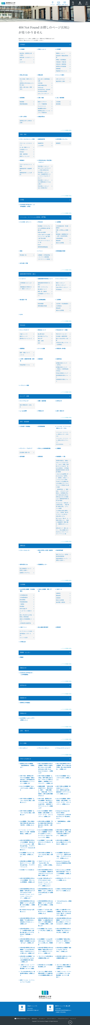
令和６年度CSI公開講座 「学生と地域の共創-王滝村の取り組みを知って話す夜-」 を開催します (45, 824)
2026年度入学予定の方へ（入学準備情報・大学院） (27, 205)
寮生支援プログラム (43, 336)
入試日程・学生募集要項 (62, 303)
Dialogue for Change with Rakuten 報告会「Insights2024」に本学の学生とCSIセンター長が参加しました (63, 814)
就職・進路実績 (24, 154)
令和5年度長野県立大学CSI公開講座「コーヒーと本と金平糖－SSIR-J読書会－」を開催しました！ (27, 904)
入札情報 (58, 101)
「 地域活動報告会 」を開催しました (63, 822)
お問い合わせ (65, 4)
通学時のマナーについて (26, 338)
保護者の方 (23, 698)
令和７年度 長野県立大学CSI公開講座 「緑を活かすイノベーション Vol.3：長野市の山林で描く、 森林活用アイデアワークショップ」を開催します (45, 803)
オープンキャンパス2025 (26, 631)
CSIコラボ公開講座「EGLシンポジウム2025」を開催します (27, 788)
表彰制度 (40, 359)
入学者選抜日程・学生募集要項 (62, 226)
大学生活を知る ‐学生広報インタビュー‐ (45, 161)
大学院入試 (23, 641)
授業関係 (22, 348)
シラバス (22, 354)
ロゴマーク (22, 62)
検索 (73, 3)
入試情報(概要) (42, 299)
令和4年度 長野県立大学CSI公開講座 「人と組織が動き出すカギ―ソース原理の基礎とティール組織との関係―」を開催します (45, 922)
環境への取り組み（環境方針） (26, 88)
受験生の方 (23, 668)
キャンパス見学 (24, 637)
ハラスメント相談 (24, 385)
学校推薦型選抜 (24, 601)
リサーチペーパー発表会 (44, 259)
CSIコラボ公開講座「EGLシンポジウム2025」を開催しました (63, 777)
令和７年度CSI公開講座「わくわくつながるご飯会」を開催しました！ (27, 800)
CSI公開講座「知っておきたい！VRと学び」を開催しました (45, 930)
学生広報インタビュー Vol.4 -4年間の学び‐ (43, 187)
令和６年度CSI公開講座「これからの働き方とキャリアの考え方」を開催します (63, 842)
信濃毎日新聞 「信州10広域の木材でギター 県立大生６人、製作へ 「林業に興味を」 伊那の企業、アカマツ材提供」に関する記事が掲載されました (45, 791)
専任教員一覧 (23, 255)
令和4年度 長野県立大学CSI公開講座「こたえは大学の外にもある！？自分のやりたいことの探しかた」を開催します (27, 950)
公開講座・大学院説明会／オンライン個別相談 (44, 255)
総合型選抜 (22, 599)
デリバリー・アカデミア (26, 448)
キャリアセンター (24, 400)
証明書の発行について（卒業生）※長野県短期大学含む (62, 369)
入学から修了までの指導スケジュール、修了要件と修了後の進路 (44, 236)
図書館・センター (25, 652)
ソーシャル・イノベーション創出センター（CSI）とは (62, 434)
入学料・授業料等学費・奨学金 (27, 359)
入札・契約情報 (60, 97)
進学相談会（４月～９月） (25, 634)
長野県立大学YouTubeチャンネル (23, 1018)
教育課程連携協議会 (43, 247)
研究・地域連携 (24, 421)
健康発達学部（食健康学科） (26, 169)
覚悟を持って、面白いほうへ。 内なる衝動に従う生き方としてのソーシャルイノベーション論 (62, 531)
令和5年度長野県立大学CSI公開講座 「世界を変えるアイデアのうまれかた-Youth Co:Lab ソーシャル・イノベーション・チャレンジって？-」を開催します (27, 893)
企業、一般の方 (24, 730)
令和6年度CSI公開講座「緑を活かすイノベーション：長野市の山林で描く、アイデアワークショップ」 (27, 864)
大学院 (22, 200)
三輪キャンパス (24, 334)
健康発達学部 (41, 139)
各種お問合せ (41, 116)
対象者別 (80, 3)
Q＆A (39, 244)
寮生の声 (40, 338)
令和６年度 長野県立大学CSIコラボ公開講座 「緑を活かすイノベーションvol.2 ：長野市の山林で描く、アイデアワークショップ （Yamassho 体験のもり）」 (27, 845)
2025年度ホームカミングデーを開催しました (27, 719)
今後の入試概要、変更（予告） (45, 590)
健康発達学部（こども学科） (26, 173)
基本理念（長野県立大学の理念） (26, 54)
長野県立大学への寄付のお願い (26, 121)
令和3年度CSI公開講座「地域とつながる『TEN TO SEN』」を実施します (63, 949)
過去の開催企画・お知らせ (26, 405)
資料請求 (59, 4)
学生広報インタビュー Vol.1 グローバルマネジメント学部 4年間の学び (44, 168)
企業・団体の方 (60, 411)
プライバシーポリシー (43, 748)
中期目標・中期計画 (61, 62)
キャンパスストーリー (61, 278)
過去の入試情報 (60, 600)
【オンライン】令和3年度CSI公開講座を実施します (45, 957)
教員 (21, 251)
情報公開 (40, 75)
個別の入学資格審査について (26, 619)
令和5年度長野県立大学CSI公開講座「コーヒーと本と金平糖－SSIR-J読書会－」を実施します (45, 904)
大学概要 (22, 49)
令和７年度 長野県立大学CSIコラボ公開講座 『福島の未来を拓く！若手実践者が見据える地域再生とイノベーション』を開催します (27, 779)
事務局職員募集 (24, 104)
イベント (40, 251)
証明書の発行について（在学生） (61, 363)
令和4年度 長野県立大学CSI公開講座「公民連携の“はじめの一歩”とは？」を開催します (27, 941)
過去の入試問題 (60, 242)
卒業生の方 (41, 411)
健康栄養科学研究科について (45, 278)
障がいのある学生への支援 (62, 339)
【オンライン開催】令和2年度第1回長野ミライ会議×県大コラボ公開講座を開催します (45, 973)
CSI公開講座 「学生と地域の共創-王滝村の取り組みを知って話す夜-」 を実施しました (27, 823)
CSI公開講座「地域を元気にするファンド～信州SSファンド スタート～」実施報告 (63, 941)
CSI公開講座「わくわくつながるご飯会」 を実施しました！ (27, 854)
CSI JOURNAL (59, 444)
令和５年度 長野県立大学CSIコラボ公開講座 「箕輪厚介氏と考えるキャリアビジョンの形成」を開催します (45, 872)
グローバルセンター (25, 550)
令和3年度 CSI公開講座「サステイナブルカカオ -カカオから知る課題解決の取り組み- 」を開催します (27, 959)
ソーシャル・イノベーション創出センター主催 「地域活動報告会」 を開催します (27, 831)
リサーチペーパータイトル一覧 (44, 241)
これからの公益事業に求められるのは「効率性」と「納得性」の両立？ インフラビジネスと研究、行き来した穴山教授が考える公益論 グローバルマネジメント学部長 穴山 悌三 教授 (62, 480)
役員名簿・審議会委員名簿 (62, 56)
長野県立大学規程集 (61, 66)
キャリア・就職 (24, 396)
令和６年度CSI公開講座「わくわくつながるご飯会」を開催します (45, 854)
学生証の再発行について (62, 373)
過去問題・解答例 (60, 602)
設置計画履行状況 (42, 85)
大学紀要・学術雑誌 (25, 426)
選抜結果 (58, 240)
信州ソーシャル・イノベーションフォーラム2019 (27, 981)
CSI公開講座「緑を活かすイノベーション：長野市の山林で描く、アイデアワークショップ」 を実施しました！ (63, 855)
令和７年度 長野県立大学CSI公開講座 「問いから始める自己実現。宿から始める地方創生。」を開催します (63, 766)
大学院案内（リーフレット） (44, 294)
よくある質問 (23, 411)
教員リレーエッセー (25, 156)
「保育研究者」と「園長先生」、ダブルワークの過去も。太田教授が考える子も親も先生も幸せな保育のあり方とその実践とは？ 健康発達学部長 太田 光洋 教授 (62, 495)
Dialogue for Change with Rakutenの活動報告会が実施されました (63, 863)
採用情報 (22, 97)
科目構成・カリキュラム (44, 226)
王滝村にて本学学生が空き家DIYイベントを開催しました (63, 889)
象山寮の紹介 (41, 334)
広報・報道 (41, 97)
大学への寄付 (23, 116)
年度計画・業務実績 (61, 64)
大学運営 (58, 49)
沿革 (21, 59)
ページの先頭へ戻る (66, 130)
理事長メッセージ (60, 53)
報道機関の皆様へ (42, 108)
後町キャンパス (24, 336)
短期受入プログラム (25, 572)
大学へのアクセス (60, 79)
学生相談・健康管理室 (61, 336)
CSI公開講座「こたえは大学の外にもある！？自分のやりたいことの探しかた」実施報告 (45, 942)
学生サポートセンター (61, 334)
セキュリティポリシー (43, 93)
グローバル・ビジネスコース (26, 144)
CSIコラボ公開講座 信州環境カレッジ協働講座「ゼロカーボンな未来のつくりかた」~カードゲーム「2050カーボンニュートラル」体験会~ (45, 833)
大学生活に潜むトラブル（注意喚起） (62, 343)
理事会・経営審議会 (61, 59)
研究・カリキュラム (43, 287)
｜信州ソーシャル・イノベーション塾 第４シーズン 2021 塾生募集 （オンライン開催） (27, 966)
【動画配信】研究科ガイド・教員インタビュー (26, 287)
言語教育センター (42, 564)
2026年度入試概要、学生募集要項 (27, 590)
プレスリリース (42, 106)
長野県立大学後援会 (25, 702)
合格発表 (58, 597)
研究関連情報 (41, 426)
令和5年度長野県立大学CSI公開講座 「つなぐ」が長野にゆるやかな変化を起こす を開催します (45, 891)
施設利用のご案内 (60, 81)
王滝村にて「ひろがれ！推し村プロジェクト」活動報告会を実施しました (45, 911)
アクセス (53, 4)
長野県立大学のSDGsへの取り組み (26, 84)
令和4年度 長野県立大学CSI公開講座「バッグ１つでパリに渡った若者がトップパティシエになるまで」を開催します (63, 921)
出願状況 (58, 593)
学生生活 (40, 222)
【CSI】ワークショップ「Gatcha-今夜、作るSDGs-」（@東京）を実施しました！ (45, 864)
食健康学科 (40, 143)
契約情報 (58, 104)
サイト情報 (23, 743)
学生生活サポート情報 (61, 330)
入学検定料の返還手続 (25, 623)
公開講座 (58, 448)
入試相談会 (59, 305)
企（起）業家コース (25, 147)
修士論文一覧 (23, 299)
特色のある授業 (42, 232)
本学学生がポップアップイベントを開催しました (63, 879)
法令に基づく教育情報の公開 (44, 79)
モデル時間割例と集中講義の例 (44, 229)
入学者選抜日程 (24, 595)
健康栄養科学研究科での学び (44, 283)
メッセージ (23, 278)
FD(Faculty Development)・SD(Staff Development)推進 (44, 89)
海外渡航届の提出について (62, 376)
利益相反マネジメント (61, 71)
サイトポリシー (24, 748)
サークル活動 (41, 348)
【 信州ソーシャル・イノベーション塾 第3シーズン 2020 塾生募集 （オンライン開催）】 (63, 974)
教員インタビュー (60, 282)
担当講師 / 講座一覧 (25, 452)
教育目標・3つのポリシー (26, 57)
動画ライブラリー (42, 101)
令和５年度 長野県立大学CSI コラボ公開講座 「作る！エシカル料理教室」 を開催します (27, 880)
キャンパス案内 (60, 75)
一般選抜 (22, 604)
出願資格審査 (59, 238)
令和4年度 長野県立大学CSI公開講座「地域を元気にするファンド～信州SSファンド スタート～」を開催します (45, 950)
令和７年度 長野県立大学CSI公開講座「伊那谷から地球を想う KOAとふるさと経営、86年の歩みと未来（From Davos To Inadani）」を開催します (45, 768)
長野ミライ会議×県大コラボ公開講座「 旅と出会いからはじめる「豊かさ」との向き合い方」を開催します (63, 912)
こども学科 (40, 145)
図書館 (21, 657)
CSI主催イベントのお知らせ (27, 869)
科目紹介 (22, 151)
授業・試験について (25, 352)
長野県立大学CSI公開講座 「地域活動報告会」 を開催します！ (27, 765)
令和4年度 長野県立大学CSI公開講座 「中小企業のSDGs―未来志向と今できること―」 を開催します (27, 921)
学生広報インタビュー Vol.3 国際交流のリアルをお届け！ (44, 182)
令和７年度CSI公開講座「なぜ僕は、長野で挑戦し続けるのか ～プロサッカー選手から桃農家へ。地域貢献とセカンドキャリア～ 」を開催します (45, 779)
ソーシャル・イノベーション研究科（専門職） (33, 217)
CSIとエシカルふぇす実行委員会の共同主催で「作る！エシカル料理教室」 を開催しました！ (63, 872)
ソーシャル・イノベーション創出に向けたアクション (62, 440)
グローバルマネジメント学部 (27, 139)
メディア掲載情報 (42, 104)
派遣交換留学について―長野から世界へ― (62, 559)
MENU (86, 3)
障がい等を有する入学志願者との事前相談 (26, 615)
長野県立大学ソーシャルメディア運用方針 (44, 111)
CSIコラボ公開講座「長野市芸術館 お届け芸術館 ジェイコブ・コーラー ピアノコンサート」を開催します (45, 813)
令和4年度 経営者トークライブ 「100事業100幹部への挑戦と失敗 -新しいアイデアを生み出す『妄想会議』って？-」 (27, 932)
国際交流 (22, 545)
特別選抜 (22, 606)
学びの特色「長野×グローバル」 (26, 79)
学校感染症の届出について (62, 380)
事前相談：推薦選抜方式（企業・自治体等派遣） (62, 235)
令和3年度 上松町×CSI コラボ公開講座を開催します (63, 957)
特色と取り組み (24, 75)
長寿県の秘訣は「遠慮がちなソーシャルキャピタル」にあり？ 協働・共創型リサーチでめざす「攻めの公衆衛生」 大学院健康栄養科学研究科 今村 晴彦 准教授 (62, 466)
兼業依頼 (40, 456)
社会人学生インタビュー (62, 287)
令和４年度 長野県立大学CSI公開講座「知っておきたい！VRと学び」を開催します (63, 930)
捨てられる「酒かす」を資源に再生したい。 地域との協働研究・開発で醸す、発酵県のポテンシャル (62, 522)
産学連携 (22, 456)
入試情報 (58, 222)
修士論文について (42, 289)
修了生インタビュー (61, 285)
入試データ (59, 589)
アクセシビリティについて (63, 748)
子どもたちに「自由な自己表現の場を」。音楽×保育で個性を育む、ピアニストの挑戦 (62, 505)
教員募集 (22, 101)
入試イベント (23, 627)
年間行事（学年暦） (61, 348)
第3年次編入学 (23, 608)
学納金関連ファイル (25, 364)
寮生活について (42, 330)
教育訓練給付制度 (60, 251)
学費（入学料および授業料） (62, 231)
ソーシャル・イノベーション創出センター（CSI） (63, 427)
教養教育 (58, 143)
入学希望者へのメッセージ (26, 283)
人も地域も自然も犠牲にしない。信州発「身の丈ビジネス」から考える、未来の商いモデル (62, 513)
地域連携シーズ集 (60, 456)
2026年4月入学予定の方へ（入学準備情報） (26, 673)
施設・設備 (40, 340)
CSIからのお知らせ (25, 758)
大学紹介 (22, 44)
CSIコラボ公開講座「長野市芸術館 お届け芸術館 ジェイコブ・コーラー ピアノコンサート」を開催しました (63, 801)
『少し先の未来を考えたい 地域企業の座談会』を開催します (27, 973)
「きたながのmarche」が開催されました (63, 902)
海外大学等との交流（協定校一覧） (45, 551)
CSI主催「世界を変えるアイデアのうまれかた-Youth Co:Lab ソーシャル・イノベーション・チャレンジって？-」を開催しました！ (45, 882)
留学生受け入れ (24, 564)
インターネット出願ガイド (26, 611)
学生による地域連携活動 (44, 448)
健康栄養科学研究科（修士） (28, 274)
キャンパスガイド (24, 330)
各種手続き (59, 359)
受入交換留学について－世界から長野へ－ (26, 569)
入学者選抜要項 (24, 597)
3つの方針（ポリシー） (26, 222)
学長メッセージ (42, 49)
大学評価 (40, 83)
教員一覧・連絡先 (42, 291)
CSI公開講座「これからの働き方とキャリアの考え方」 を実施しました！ (45, 842)
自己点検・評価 (24, 263)
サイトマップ (73, 1018)
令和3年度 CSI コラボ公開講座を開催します (45, 965)
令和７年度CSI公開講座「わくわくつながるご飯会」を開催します (27, 812)
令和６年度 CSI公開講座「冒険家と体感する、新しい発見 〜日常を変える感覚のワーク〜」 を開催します (63, 832)
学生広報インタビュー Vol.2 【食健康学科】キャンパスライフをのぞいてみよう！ (44, 175)
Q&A (39, 343)
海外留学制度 (59, 550)
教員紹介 (22, 160)
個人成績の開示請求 (43, 627)
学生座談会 (59, 289)
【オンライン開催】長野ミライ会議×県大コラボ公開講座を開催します (63, 966)
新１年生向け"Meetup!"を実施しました (27, 910)
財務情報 (58, 68)
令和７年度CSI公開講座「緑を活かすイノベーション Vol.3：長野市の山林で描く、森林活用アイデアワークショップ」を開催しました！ (63, 790)
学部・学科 (23, 134)
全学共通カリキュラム (61, 139)
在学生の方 (59, 400)
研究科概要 (40, 303)
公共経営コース (24, 149)
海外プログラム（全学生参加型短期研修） (62, 555)
